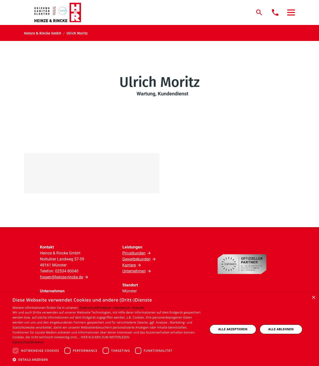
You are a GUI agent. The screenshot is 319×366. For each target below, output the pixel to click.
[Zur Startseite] (60, 12)
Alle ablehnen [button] (281, 329)
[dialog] (159, 329)
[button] (291, 12)
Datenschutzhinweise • (96, 308)
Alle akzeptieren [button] (233, 329)
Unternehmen (134, 271)
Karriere (129, 265)
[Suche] (259, 12)
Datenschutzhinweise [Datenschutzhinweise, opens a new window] (28, 342)
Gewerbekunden (136, 259)
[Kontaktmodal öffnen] (275, 12)
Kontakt (138, 308)
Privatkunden (134, 253)
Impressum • (123, 308)
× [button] (313, 298)
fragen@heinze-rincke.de (61, 277)
